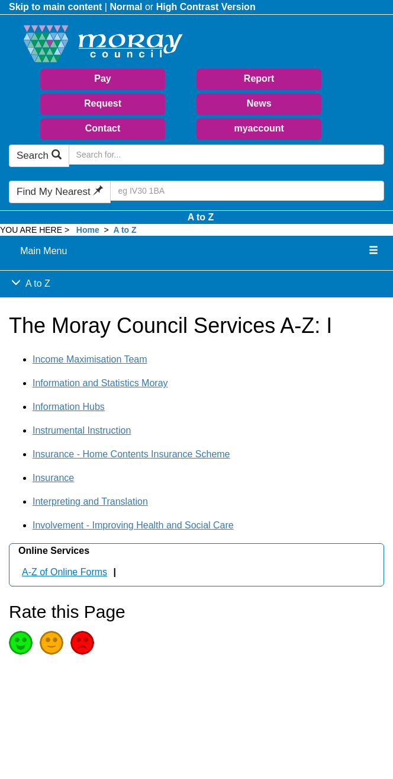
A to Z (201, 217)
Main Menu (43, 251)
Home (87, 230)
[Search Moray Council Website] (226, 155)
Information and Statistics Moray (100, 383)
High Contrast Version (206, 7)
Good (21, 643)
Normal (125, 7)
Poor (82, 643)
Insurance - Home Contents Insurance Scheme (131, 454)
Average (51, 643)
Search (39, 155)
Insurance (53, 478)
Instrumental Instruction (82, 430)
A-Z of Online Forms (64, 572)
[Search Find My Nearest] (247, 191)
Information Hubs (69, 407)
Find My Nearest (60, 191)
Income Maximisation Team (90, 359)
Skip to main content (55, 7)
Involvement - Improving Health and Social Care (133, 525)
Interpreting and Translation (90, 501)
